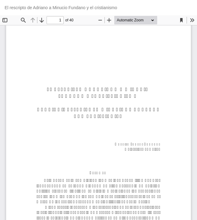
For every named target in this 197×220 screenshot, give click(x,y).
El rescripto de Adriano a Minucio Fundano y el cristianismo (61, 7)
